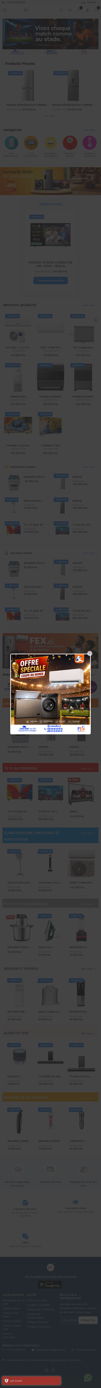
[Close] (89, 653)
